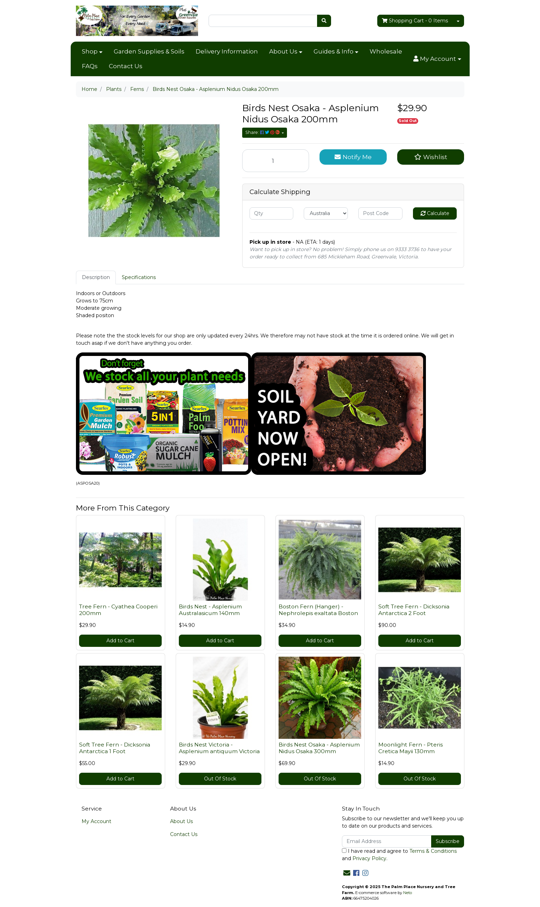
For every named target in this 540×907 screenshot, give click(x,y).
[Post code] (380, 213)
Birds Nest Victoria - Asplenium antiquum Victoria (219, 748)
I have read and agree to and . (399, 855)
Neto (407, 892)
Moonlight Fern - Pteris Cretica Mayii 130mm (410, 748)
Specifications (139, 277)
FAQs (90, 66)
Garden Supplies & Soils (149, 51)
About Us (283, 51)
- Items (415, 20)
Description (96, 277)
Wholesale (386, 51)
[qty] (272, 213)
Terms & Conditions (433, 851)
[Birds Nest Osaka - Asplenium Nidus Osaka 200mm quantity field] (275, 160)
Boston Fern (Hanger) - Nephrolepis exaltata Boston (318, 609)
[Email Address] (387, 841)
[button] (437, 59)
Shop (90, 51)
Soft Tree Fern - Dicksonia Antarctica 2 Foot (413, 609)
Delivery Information (227, 51)
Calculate (435, 213)
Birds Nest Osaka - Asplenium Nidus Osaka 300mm (319, 748)
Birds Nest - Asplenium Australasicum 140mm (210, 609)
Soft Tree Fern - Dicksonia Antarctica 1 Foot (114, 748)
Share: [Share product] (263, 132)
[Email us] (346, 873)
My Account (96, 821)
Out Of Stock (220, 779)
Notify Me (353, 156)
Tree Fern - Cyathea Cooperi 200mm (118, 609)
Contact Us (125, 66)
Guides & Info (333, 51)
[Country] (326, 213)
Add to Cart (120, 640)
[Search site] (324, 21)
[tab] (96, 277)
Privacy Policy (369, 858)
